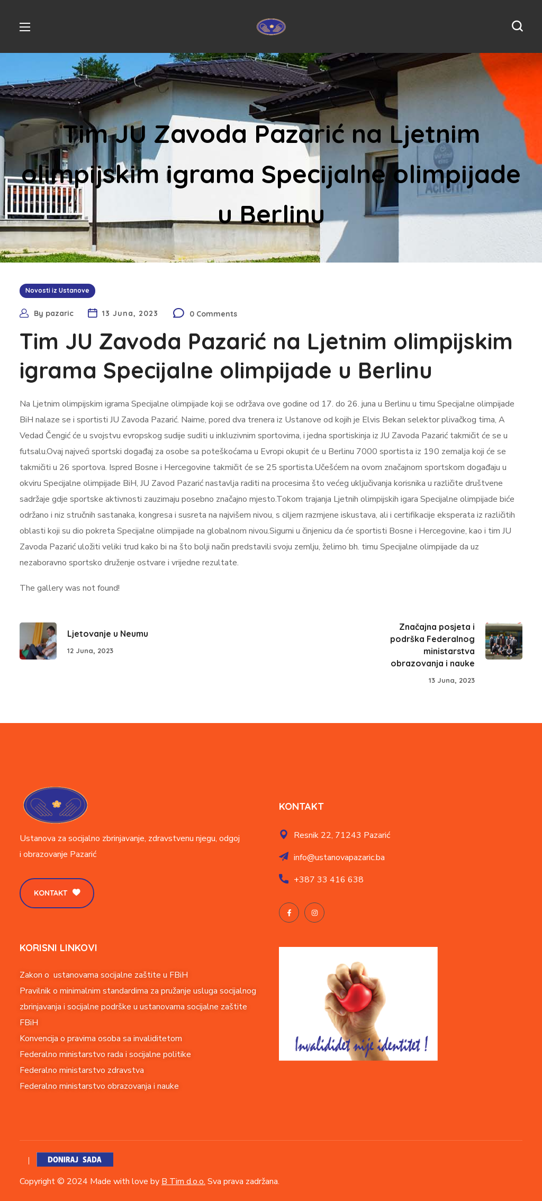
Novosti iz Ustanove (57, 290)
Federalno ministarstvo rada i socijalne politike (105, 1054)
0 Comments (213, 314)
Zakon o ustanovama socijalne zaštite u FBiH (104, 975)
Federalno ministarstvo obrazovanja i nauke (99, 1086)
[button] (517, 26)
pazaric (60, 313)
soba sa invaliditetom (142, 1038)
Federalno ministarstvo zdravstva (82, 1070)
